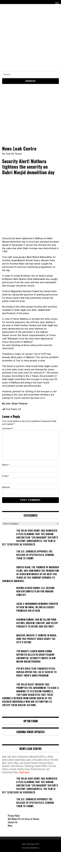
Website (6, 487)
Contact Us (12, 822)
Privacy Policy (14, 815)
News (10, 825)
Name (5, 465)
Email (5, 476)
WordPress (35, 847)
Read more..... (25, 772)
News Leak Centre (19, 148)
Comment (7, 428)
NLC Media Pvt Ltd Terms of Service (23, 819)
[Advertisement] (30, 39)
